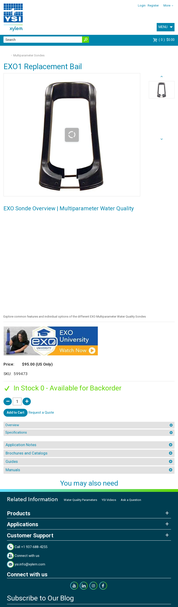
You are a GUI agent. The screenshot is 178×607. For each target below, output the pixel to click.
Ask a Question (131, 500)
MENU (163, 27)
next (162, 76)
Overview (12, 425)
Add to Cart (15, 412)
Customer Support (30, 535)
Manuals (13, 469)
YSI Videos (109, 500)
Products (18, 513)
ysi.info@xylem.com (30, 564)
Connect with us (27, 556)
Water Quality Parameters (80, 500)
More (166, 5)
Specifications (16, 432)
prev (162, 139)
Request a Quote (41, 412)
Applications (22, 524)
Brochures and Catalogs (27, 453)
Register (153, 5)
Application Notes (21, 444)
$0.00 (167, 40)
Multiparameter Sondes (28, 55)
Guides (12, 461)
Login (142, 5)
